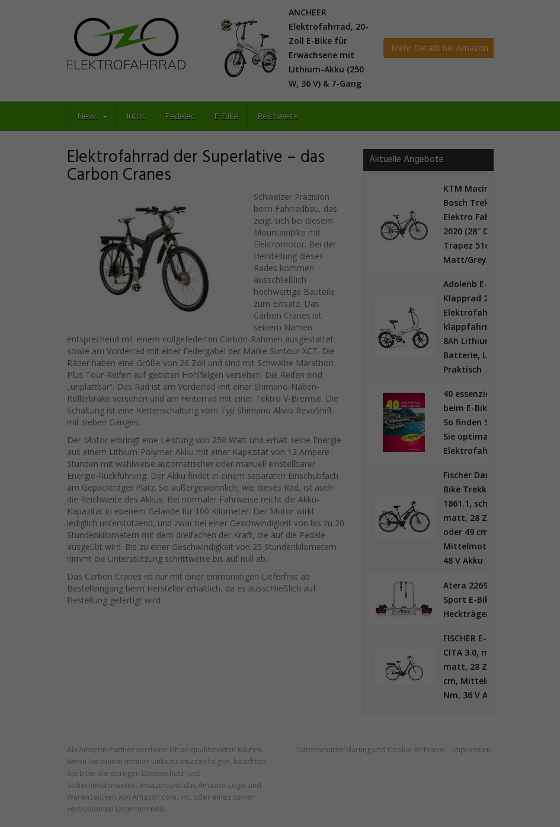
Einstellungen (358, 383)
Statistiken (267, 417)
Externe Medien (394, 417)
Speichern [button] (280, 482)
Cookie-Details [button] (280, 547)
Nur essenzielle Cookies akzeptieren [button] (280, 513)
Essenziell (149, 417)
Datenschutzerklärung (163, 383)
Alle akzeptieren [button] (280, 452)
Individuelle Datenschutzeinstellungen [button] (280, 534)
